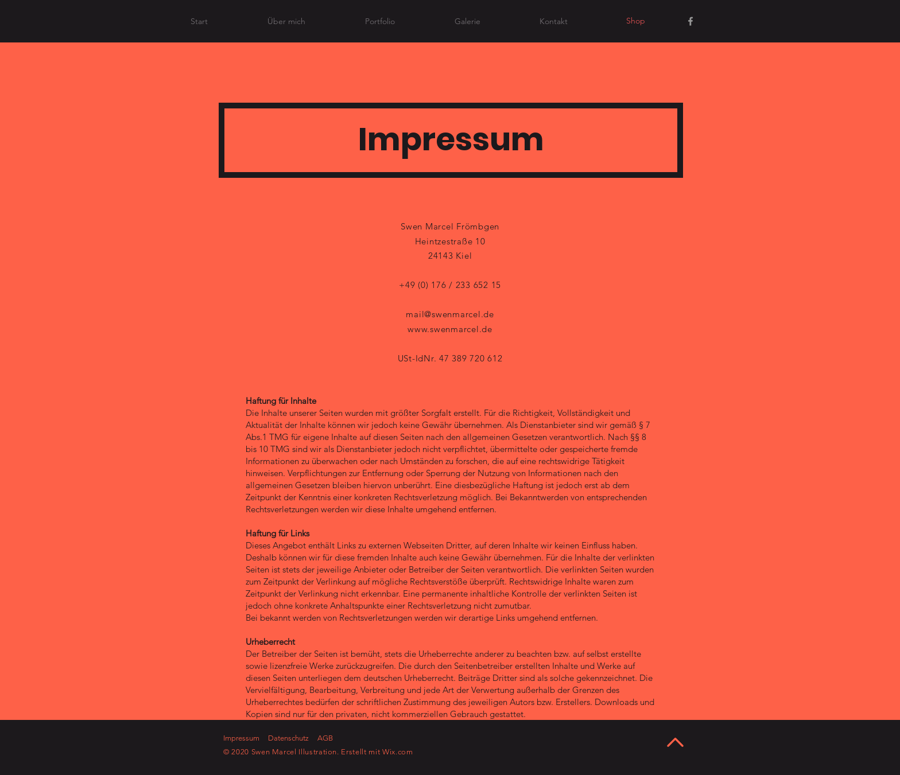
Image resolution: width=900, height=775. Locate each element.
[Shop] (635, 21)
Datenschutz (288, 738)
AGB (325, 738)
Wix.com (397, 751)
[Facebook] (690, 21)
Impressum (241, 738)
